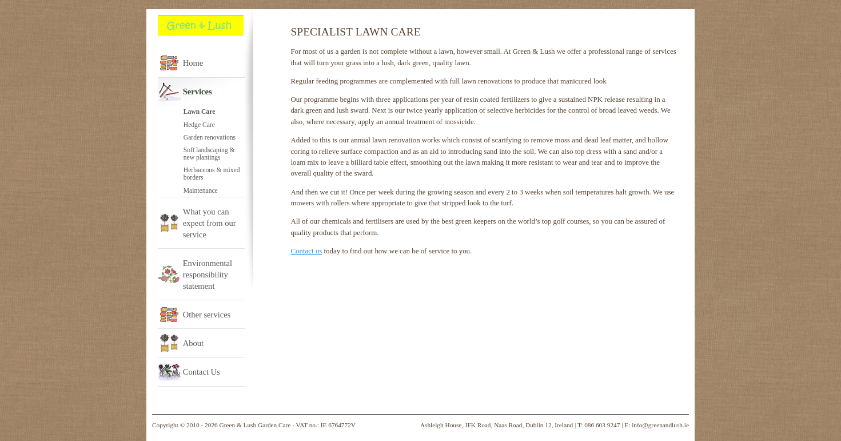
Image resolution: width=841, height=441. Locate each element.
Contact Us (201, 371)
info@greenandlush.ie (660, 425)
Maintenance (201, 190)
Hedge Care (199, 125)
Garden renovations (210, 137)
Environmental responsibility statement (207, 275)
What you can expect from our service (209, 223)
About (193, 343)
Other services (207, 314)
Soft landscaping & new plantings (209, 153)
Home (193, 62)
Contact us (306, 251)
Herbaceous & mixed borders (212, 173)
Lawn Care (200, 112)
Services (197, 91)
